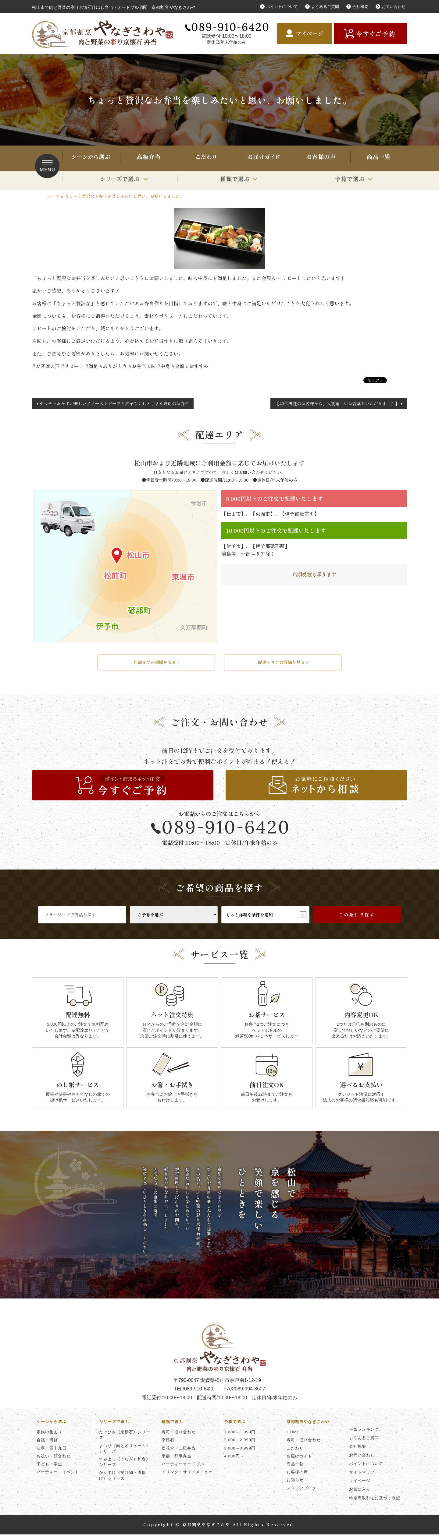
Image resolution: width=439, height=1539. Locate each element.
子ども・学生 (49, 1468)
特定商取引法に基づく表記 (374, 1502)
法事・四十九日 (51, 1452)
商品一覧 (378, 158)
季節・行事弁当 (176, 1460)
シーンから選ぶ (90, 158)
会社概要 (357, 6)
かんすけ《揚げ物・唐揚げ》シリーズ (122, 1480)
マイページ (359, 1485)
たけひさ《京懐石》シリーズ (124, 1439)
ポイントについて (276, 6)
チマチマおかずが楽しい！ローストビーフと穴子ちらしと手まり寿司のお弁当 (114, 403)
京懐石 (168, 1444)
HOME (293, 1436)
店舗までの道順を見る (156, 665)
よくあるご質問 (321, 6)
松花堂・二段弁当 (179, 1452)
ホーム (53, 196)
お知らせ (295, 1484)
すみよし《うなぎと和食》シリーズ (124, 1466)
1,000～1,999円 (239, 1436)
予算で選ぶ (349, 180)
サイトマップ (362, 1476)
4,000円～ (234, 1460)
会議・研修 (47, 1444)
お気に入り (359, 1494)
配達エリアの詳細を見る (283, 665)
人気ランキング (364, 1434)
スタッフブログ (301, 1492)
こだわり (206, 158)
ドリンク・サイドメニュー (187, 1476)
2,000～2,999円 (239, 1444)
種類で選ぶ (234, 180)
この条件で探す (357, 919)
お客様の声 (321, 158)
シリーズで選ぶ (119, 180)
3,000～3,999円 (239, 1452)
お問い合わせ (392, 6)
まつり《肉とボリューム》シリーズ (124, 1453)
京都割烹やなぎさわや (308, 1426)
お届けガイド (263, 158)
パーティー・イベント (58, 1476)
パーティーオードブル (183, 1468)
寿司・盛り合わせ (148, 158)
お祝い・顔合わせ (54, 1460)
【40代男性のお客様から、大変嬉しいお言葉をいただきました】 (337, 403)
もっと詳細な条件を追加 (265, 919)
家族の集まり (49, 1436)
